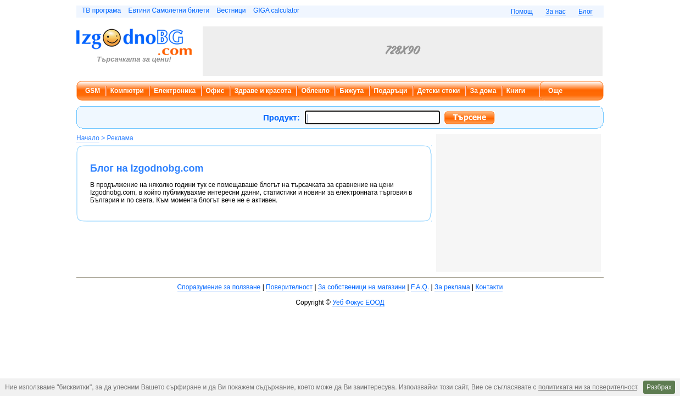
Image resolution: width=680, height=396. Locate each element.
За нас (555, 11)
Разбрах (659, 387)
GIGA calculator (276, 10)
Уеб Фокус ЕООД (358, 302)
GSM (92, 91)
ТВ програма (101, 10)
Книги (515, 91)
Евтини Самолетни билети (169, 10)
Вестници (231, 10)
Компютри (127, 91)
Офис (215, 91)
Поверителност (289, 287)
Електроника (175, 91)
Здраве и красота (263, 91)
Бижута (351, 91)
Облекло (315, 91)
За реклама (452, 287)
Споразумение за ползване (219, 287)
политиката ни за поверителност (587, 387)
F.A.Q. (420, 287)
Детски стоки (438, 91)
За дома (483, 91)
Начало (87, 138)
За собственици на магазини (361, 287)
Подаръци (391, 91)
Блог (585, 11)
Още (555, 91)
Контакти (489, 287)
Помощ (522, 11)
